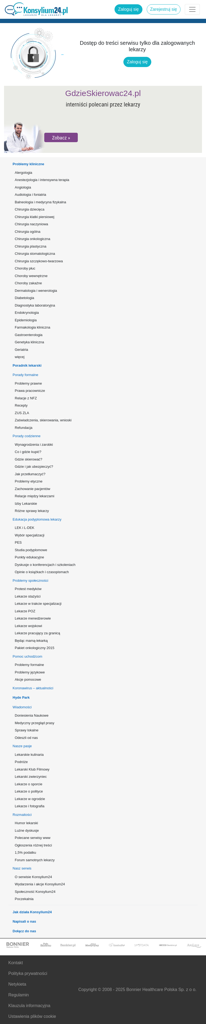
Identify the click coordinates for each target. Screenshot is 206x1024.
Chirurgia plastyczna (30, 246)
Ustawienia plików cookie (32, 1016)
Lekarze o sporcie (28, 784)
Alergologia (23, 173)
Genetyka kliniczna (29, 342)
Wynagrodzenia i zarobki (34, 445)
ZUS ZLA (22, 413)
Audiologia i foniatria (30, 195)
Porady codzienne (27, 436)
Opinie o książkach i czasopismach (42, 572)
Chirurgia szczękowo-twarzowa (39, 261)
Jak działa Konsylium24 (32, 912)
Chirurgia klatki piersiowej (34, 217)
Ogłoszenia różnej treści (33, 845)
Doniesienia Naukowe (32, 715)
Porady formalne (25, 375)
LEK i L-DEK (24, 528)
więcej (19, 357)
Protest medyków (28, 589)
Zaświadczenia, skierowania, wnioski (43, 420)
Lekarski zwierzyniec (31, 777)
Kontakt (15, 962)
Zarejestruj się (163, 9)
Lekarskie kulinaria (29, 755)
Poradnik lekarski (27, 365)
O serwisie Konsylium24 (33, 877)
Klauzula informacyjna (29, 1005)
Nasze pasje (22, 746)
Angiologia (23, 187)
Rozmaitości (22, 815)
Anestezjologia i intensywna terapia (42, 180)
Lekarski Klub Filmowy (32, 769)
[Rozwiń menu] (192, 9)
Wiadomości (22, 707)
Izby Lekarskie (26, 504)
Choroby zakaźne (28, 283)
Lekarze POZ (25, 611)
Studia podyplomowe (31, 550)
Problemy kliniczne (28, 164)
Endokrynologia (27, 313)
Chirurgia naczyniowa (31, 224)
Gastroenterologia (28, 335)
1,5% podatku (25, 852)
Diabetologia (24, 298)
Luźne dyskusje (27, 830)
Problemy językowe (30, 672)
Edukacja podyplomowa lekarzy (37, 519)
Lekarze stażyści (28, 596)
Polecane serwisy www (32, 838)
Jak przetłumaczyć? (30, 474)
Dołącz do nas (24, 931)
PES (18, 542)
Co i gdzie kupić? (28, 452)
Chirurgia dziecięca (30, 209)
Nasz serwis (22, 868)
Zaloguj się (128, 9)
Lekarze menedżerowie (33, 618)
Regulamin (18, 995)
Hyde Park (21, 697)
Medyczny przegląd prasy (34, 723)
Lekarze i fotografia (30, 806)
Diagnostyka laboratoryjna (35, 305)
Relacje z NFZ (26, 398)
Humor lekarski (26, 823)
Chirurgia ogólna (27, 232)
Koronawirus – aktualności (33, 688)
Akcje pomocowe (28, 679)
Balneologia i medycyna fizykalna (40, 202)
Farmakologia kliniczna (32, 327)
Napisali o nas (24, 921)
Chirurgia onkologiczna (32, 239)
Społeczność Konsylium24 (35, 892)
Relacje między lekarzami (34, 496)
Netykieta (17, 984)
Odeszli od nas (26, 738)
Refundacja (23, 428)
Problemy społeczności (30, 581)
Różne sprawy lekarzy (32, 511)
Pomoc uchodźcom (27, 656)
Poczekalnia (24, 899)
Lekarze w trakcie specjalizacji (38, 604)
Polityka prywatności (27, 973)
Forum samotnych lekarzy (35, 860)
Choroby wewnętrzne (31, 276)
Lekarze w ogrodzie (30, 799)
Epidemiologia (26, 320)
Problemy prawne (28, 383)
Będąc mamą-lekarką (31, 641)
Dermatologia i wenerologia (36, 291)
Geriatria (21, 350)
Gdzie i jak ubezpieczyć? (34, 467)
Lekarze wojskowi (28, 626)
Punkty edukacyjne (29, 557)
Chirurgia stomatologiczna (35, 254)
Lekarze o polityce (29, 791)
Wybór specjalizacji (29, 535)
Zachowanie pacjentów (32, 489)
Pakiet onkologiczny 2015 (34, 648)
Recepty (21, 405)
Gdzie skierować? (28, 459)
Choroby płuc (25, 268)
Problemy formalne (29, 665)
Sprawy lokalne (26, 730)
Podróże (21, 762)
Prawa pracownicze (30, 391)
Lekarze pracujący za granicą (37, 633)
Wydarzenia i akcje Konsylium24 (40, 884)
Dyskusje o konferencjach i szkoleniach (45, 565)
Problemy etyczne (28, 481)
